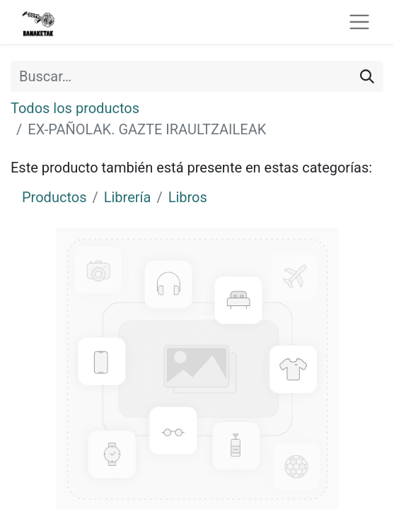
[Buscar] (367, 76)
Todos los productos (75, 108)
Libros (187, 197)
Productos (54, 197)
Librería (127, 197)
